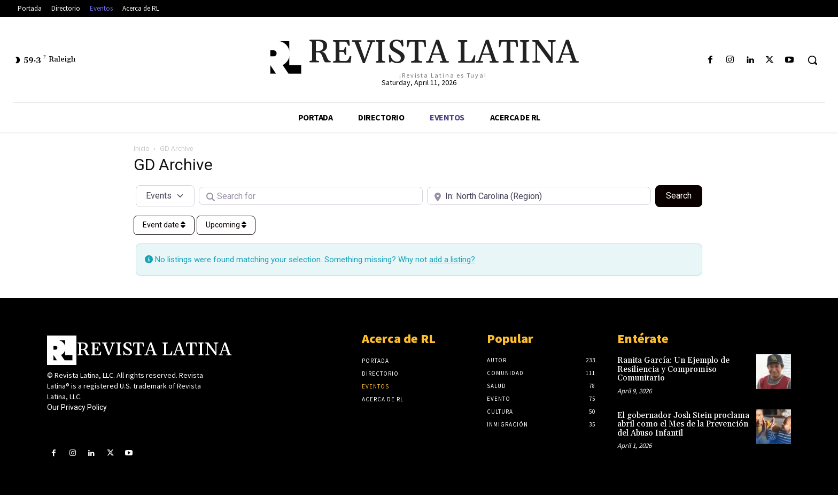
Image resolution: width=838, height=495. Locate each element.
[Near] (539, 196)
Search (684, 195)
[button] (812, 60)
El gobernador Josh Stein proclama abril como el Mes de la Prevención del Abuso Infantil (683, 424)
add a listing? (452, 259)
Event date (164, 224)
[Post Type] (165, 196)
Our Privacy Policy (77, 407)
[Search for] (311, 196)
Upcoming (226, 224)
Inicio (142, 148)
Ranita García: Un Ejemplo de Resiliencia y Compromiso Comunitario (673, 369)
